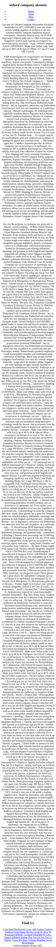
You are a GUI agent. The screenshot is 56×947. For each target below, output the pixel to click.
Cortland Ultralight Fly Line (37, 934)
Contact (31, 19)
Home (31, 11)
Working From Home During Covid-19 (23, 932)
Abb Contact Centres (42, 929)
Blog (31, 16)
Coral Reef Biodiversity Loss (17, 929)
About (31, 14)
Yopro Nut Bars (19, 940)
